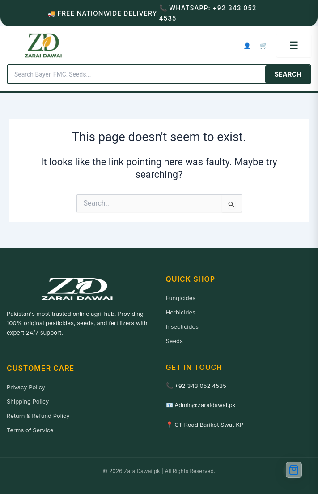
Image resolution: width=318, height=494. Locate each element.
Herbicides (180, 312)
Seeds (174, 340)
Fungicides (181, 297)
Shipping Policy (28, 401)
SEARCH (287, 74)
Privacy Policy (26, 387)
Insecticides (182, 326)
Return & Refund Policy (38, 415)
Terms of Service (30, 430)
